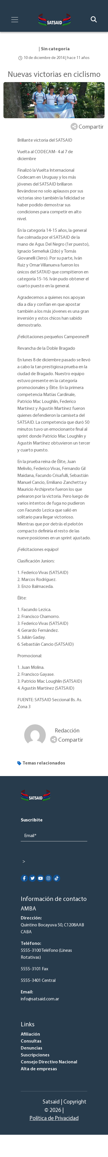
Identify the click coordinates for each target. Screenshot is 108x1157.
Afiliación (30, 1034)
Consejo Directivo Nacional (49, 1062)
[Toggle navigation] (14, 19)
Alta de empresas (39, 1069)
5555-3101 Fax (34, 969)
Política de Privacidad (54, 1118)
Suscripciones (35, 1055)
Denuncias (31, 1048)
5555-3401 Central (38, 980)
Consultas (31, 1041)
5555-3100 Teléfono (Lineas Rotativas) (46, 954)
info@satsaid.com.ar (40, 999)
